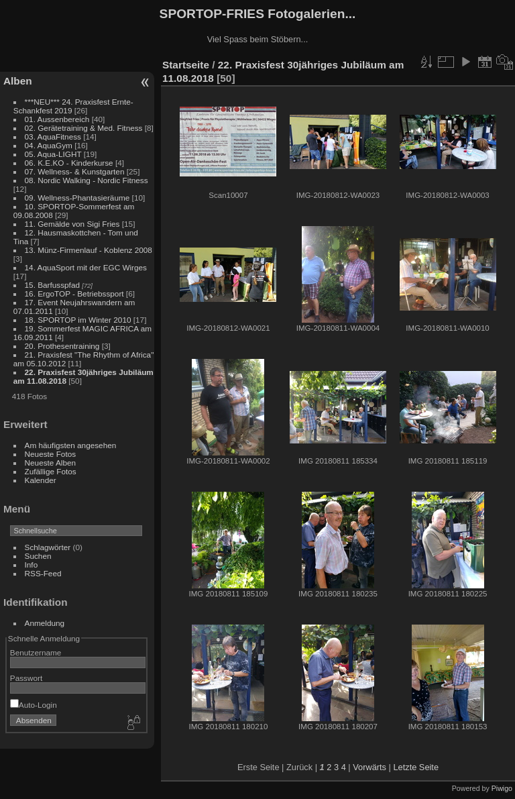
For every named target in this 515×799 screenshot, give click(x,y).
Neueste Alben (50, 462)
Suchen (38, 555)
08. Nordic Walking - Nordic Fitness (86, 180)
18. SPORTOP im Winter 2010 (78, 319)
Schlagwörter (48, 547)
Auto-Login (33, 704)
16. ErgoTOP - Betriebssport (74, 293)
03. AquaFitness (53, 136)
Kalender (40, 480)
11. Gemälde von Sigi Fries (72, 223)
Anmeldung (45, 623)
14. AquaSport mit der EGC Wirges (86, 267)
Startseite (185, 64)
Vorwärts (369, 767)
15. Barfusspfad (52, 284)
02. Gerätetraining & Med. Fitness (84, 127)
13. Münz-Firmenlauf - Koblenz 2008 (88, 250)
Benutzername (36, 652)
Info (31, 564)
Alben (17, 81)
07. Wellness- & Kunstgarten (75, 171)
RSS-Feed (43, 573)
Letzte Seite (416, 767)
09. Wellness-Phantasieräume (77, 197)
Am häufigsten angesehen (71, 445)
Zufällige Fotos (50, 471)
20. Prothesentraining (62, 345)
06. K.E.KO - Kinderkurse (69, 162)
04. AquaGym (48, 145)
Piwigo (502, 788)
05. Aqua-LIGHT (53, 154)
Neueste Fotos (50, 453)
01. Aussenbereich (57, 119)
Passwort (26, 678)
